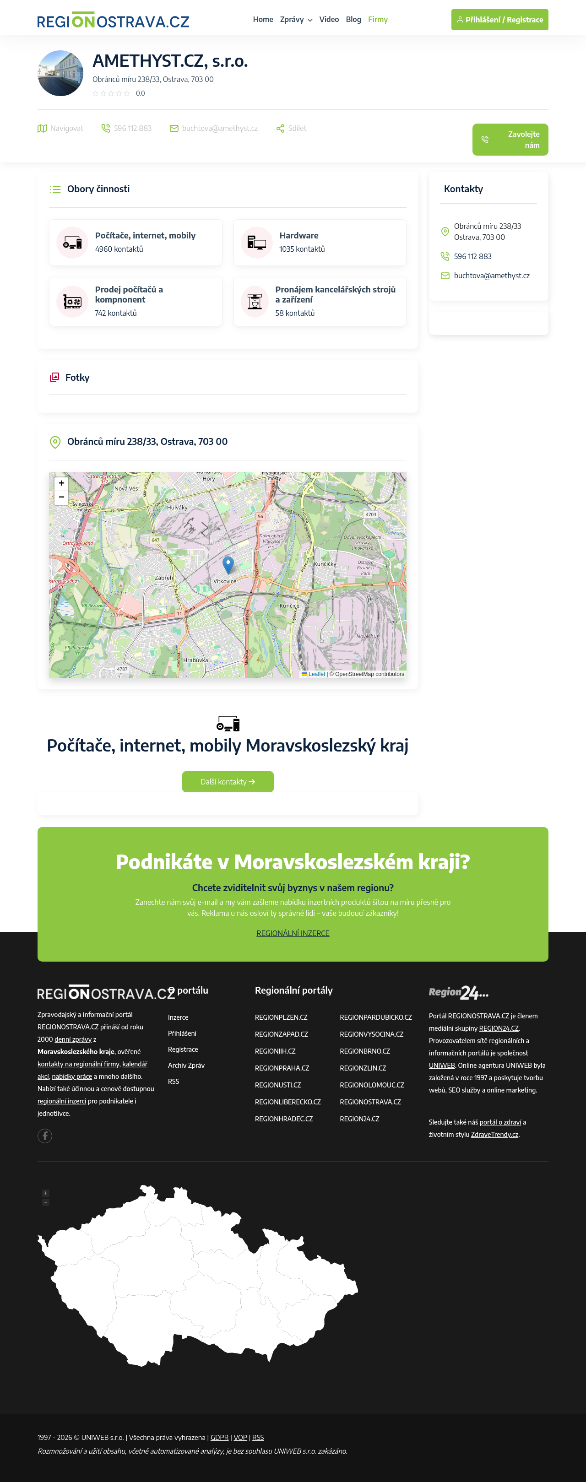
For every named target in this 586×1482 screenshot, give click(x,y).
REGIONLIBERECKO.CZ (288, 1102)
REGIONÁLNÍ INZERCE (293, 933)
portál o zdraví (500, 1122)
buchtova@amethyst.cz (492, 275)
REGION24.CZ (360, 1119)
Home (263, 19)
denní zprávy (73, 1039)
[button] (228, 565)
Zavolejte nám (510, 140)
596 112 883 (473, 256)
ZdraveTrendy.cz (494, 1134)
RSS (173, 1081)
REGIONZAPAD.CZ (281, 1034)
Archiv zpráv (186, 1065)
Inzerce (178, 1017)
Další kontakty (228, 781)
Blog (354, 19)
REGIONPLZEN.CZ (281, 1017)
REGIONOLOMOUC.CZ (372, 1085)
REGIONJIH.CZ (275, 1051)
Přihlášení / (480, 19)
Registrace (525, 19)
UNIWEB (442, 1065)
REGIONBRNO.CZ (365, 1051)
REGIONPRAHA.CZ (282, 1068)
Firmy (378, 19)
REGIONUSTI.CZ (278, 1085)
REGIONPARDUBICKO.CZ (376, 1017)
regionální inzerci (62, 1101)
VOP (241, 1437)
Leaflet (313, 674)
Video (329, 19)
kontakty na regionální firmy (78, 1064)
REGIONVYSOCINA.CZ (372, 1034)
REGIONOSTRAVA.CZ (370, 1102)
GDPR (220, 1437)
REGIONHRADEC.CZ (284, 1119)
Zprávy (296, 19)
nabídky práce (72, 1076)
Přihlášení (182, 1033)
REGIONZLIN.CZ (363, 1068)
